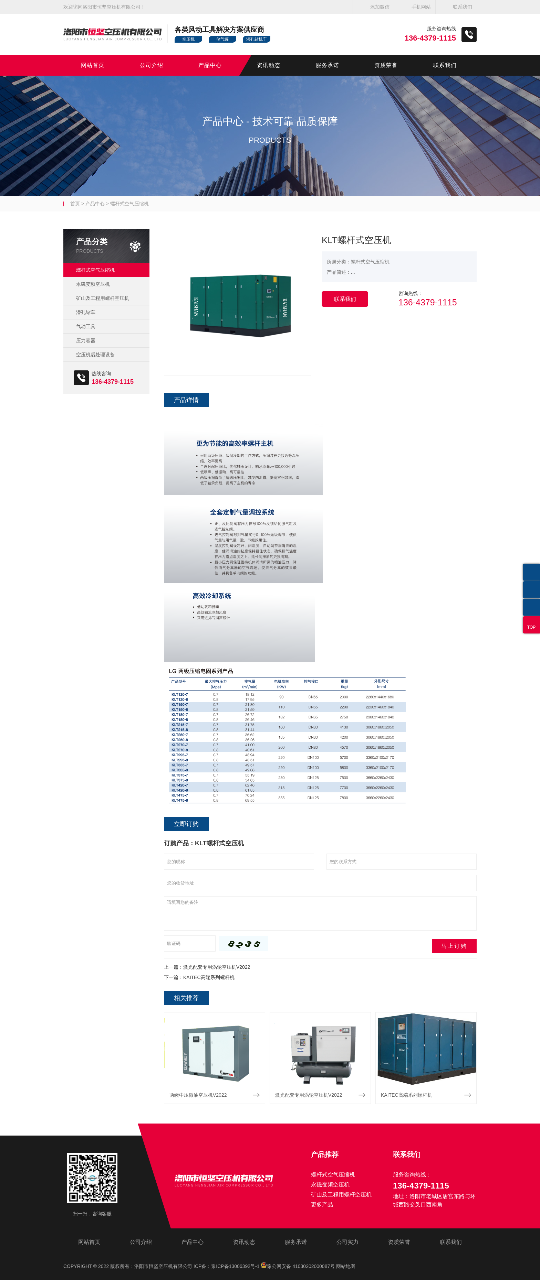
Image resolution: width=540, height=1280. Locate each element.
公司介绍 (151, 65)
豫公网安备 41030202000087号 (298, 1266)
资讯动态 (268, 65)
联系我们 (462, 7)
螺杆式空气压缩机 (129, 203)
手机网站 (421, 7)
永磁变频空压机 (93, 284)
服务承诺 (327, 65)
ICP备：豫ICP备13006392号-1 (226, 1266)
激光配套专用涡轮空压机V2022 (216, 967)
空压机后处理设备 (95, 354)
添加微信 (380, 7)
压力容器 (85, 340)
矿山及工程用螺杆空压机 (102, 298)
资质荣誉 (386, 65)
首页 (75, 203)
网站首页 (92, 65)
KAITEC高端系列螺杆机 (209, 977)
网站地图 (345, 1266)
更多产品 (322, 1204)
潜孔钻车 (85, 312)
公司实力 (347, 1242)
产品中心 (210, 65)
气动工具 (85, 326)
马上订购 (454, 946)
